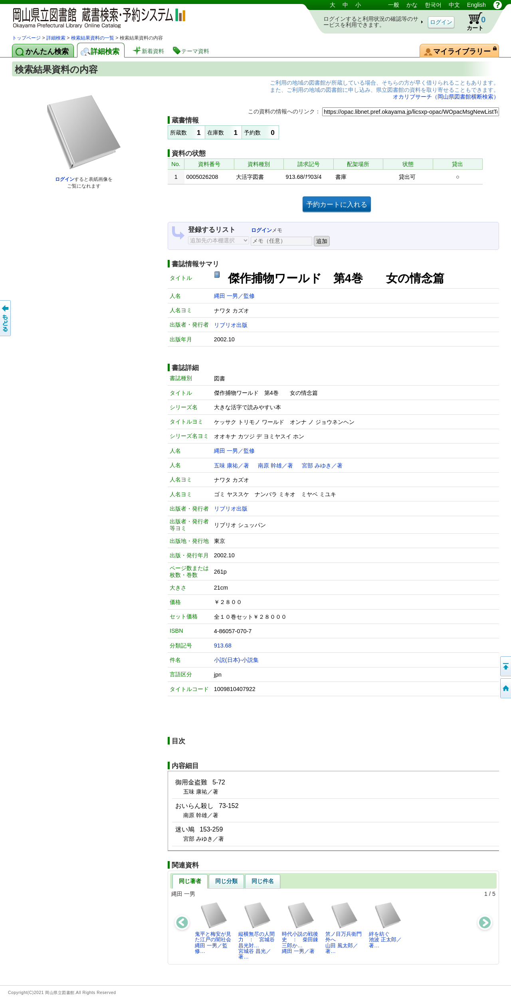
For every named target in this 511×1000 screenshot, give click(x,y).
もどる (6, 318)
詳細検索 (55, 38)
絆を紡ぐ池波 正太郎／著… (385, 925)
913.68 (223, 645)
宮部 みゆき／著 (322, 465)
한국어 (433, 5)
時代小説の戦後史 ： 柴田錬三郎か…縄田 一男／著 (300, 927)
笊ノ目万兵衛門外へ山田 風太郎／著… (343, 927)
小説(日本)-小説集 (236, 660)
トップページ (26, 38)
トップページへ (505, 688)
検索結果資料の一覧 (92, 38)
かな (412, 5)
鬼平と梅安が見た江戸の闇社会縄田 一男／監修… (213, 927)
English (476, 5)
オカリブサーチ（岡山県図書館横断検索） (446, 96)
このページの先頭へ (505, 666)
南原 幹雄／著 (275, 465)
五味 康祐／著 (231, 465)
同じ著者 (190, 881)
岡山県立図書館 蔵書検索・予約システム (96, 17)
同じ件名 (263, 881)
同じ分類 (226, 881)
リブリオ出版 (231, 325)
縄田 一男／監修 (234, 296)
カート (472, 21)
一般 (393, 5)
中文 (454, 5)
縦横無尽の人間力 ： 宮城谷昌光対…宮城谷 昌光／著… (256, 930)
